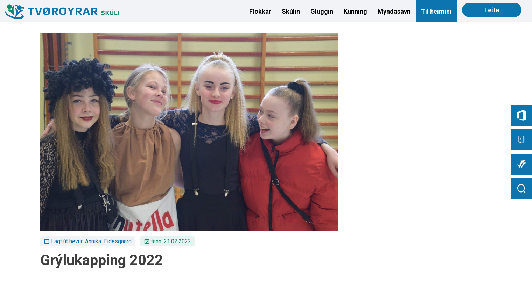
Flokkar (260, 11)
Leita (491, 10)
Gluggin (321, 11)
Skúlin (291, 11)
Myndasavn (394, 11)
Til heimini (436, 11)
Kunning (355, 11)
